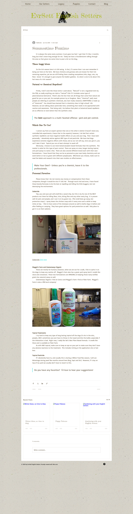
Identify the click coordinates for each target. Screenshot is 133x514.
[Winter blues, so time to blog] (36, 410)
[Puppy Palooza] (66, 410)
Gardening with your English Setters (93, 422)
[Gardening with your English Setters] (96, 410)
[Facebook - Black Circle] (104, 464)
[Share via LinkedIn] (42, 383)
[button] (107, 30)
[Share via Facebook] (33, 383)
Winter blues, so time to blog (34, 422)
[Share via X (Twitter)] (38, 383)
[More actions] (99, 43)
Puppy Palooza (61, 421)
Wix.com (55, 464)
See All (108, 399)
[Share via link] (47, 383)
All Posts (25, 30)
